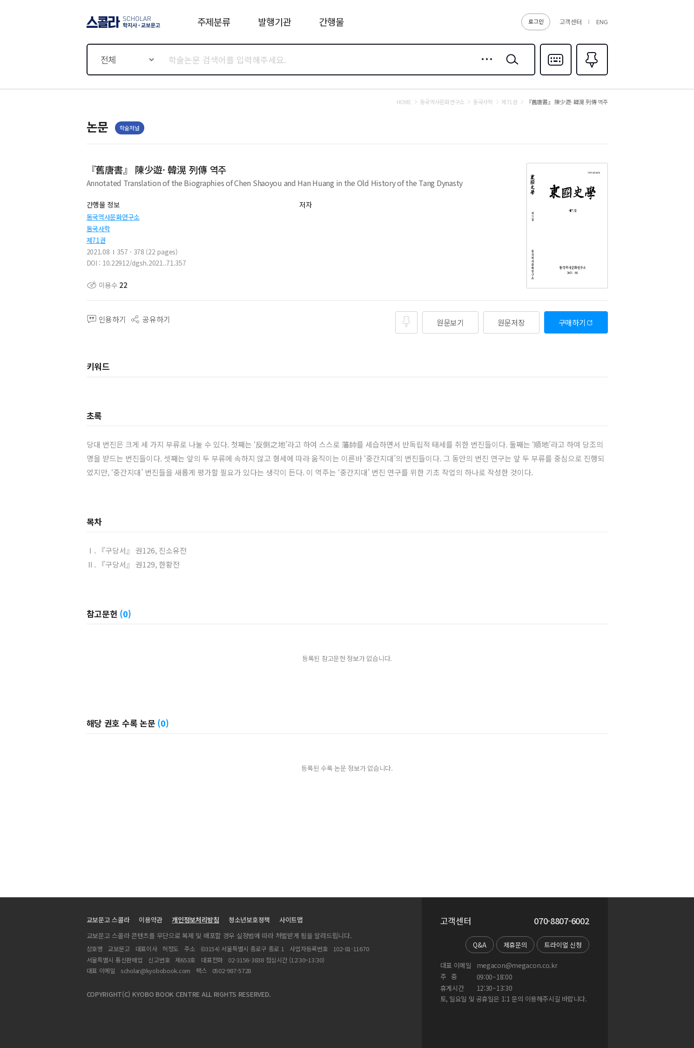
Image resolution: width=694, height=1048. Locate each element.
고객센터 (570, 21)
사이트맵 (291, 919)
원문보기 (450, 322)
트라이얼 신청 (562, 944)
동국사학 (98, 228)
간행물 (331, 21)
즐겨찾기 (591, 74)
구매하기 (572, 322)
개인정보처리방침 (195, 919)
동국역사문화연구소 (113, 216)
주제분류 (213, 21)
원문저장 (511, 322)
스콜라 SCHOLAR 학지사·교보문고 (122, 27)
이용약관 (150, 919)
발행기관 (274, 21)
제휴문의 (515, 944)
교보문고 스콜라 (108, 919)
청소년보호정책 (249, 919)
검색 (510, 66)
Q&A (479, 944)
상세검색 (484, 66)
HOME (404, 102)
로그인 (535, 21)
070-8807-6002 (561, 921)
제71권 (96, 240)
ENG (601, 21)
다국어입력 (556, 74)
